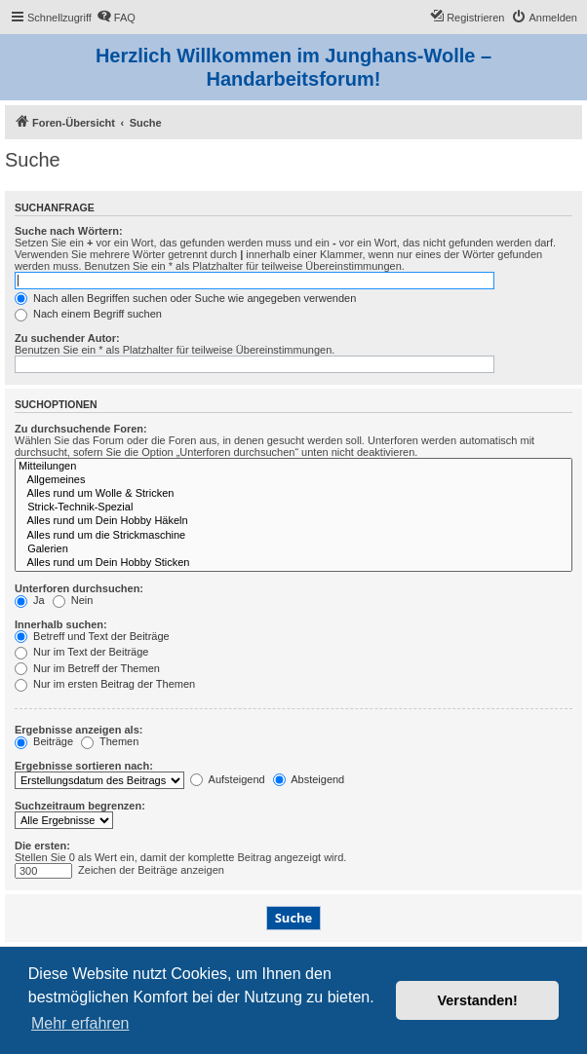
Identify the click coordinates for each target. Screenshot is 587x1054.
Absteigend (309, 779)
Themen (109, 741)
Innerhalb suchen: (61, 624)
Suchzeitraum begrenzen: (80, 805)
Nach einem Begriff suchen (88, 314)
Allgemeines (293, 480)
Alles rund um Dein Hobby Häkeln (293, 521)
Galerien (293, 549)
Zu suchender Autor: (67, 338)
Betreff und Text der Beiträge (92, 636)
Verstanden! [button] (478, 1000)
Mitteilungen (293, 466)
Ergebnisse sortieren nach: (84, 766)
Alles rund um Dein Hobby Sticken (293, 563)
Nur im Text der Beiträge (81, 652)
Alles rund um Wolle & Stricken (293, 494)
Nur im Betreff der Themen (87, 668)
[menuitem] (116, 17)
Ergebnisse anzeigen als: (78, 729)
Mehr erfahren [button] (80, 1023)
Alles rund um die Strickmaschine (293, 536)
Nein (73, 600)
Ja (30, 600)
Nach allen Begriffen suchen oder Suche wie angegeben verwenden (185, 298)
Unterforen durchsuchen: (79, 588)
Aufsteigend (227, 779)
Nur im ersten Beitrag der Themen (105, 684)
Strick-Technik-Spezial (293, 507)
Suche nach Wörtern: (69, 231)
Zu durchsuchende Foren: (81, 428)
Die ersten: (42, 845)
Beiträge (44, 741)
